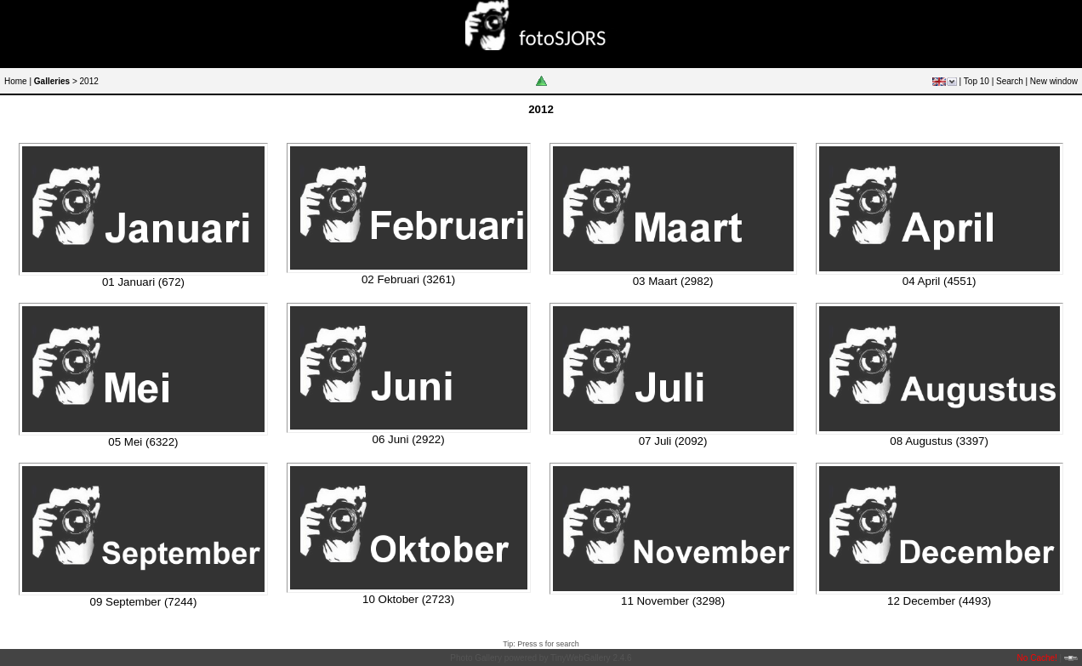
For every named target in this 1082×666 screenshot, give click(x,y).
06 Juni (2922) (408, 439)
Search (1009, 81)
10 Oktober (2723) (408, 599)
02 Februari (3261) (408, 279)
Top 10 (976, 81)
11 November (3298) (673, 601)
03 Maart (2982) (673, 281)
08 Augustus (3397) (939, 441)
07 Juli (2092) (673, 441)
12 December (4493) (939, 601)
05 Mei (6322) (143, 441)
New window (1054, 81)
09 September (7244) (142, 601)
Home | (17, 81)
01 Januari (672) (143, 282)
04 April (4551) (940, 281)
